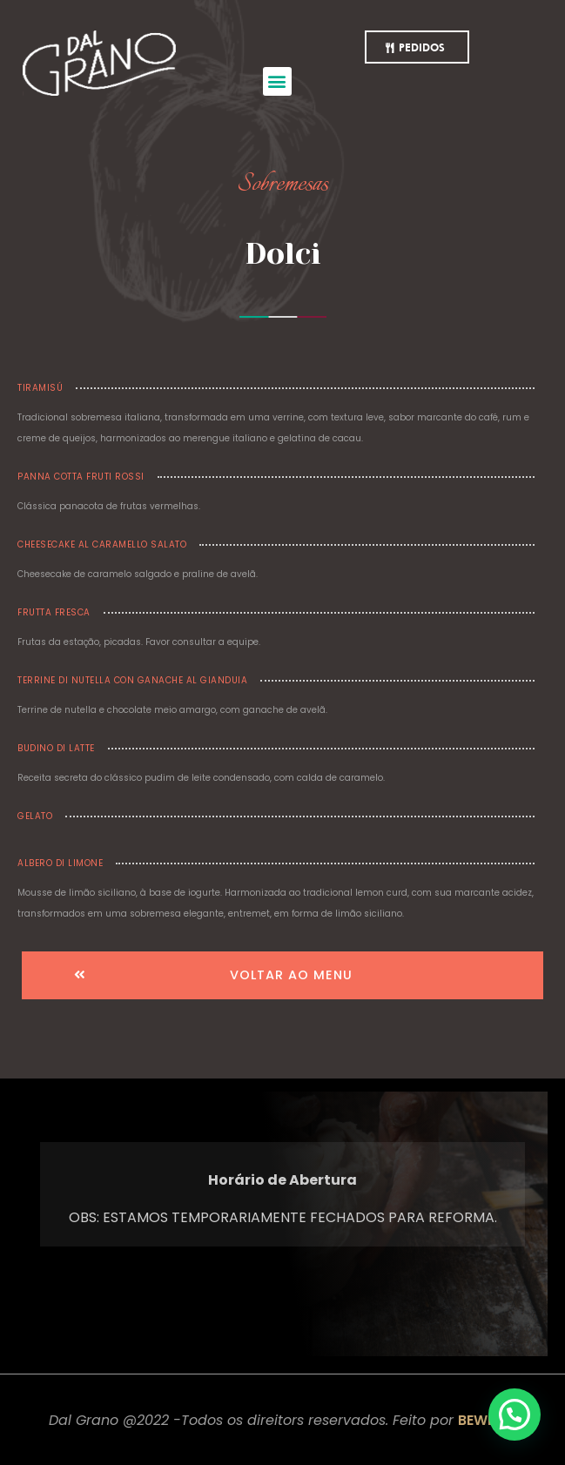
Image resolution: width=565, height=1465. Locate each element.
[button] (277, 81)
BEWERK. (487, 1420)
